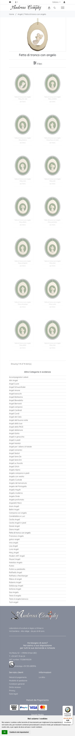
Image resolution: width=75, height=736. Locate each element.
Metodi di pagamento (18, 677)
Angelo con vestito (16, 476)
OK (5, 732)
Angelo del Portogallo (18, 486)
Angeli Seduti (14, 453)
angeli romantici (15, 450)
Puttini (11, 566)
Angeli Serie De (15, 457)
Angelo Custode (15, 480)
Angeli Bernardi (15, 404)
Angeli (20, 14)
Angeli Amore (14, 390)
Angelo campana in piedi (19, 473)
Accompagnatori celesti (18, 377)
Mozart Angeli (14, 559)
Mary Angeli (14, 553)
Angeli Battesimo (16, 397)
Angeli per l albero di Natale (20, 447)
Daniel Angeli (14, 526)
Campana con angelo (18, 513)
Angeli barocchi (15, 394)
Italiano (55, 2)
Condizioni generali (17, 684)
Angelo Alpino (14, 470)
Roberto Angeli (15, 582)
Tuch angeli (13, 602)
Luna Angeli (14, 549)
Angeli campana (15, 407)
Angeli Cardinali (15, 410)
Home (11, 14)
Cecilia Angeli (14, 519)
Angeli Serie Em (15, 460)
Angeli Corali (14, 413)
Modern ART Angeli (17, 556)
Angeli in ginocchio (16, 437)
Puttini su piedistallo (17, 569)
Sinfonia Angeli (15, 589)
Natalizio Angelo (15, 562)
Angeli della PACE (16, 427)
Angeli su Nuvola (16, 463)
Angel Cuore (14, 384)
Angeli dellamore (16, 430)
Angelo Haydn (15, 490)
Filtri (37, 63)
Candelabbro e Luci (17, 516)
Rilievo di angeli (15, 579)
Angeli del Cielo (15, 417)
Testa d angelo (15, 596)
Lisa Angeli (13, 546)
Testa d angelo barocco (18, 599)
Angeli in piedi (14, 440)
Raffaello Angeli (15, 572)
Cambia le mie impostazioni (19, 732)
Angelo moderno (16, 493)
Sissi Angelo (14, 592)
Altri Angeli (13, 380)
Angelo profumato (16, 500)
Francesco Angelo (16, 536)
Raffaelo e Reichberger (18, 576)
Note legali (13, 694)
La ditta (42, 677)
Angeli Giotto (14, 433)
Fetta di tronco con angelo (35, 14)
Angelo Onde (14, 496)
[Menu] (71, 707)
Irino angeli (13, 543)
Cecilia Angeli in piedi (17, 523)
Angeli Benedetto (16, 400)
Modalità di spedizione (18, 680)
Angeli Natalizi (15, 443)
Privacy (12, 690)
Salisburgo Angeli (16, 586)
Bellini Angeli (14, 509)
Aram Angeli (14, 506)
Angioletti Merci (15, 503)
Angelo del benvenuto (18, 483)
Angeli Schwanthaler (17, 387)
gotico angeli (14, 539)
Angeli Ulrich (14, 466)
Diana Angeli (14, 529)
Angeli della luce (15, 423)
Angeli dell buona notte (18, 420)
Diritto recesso (15, 687)
